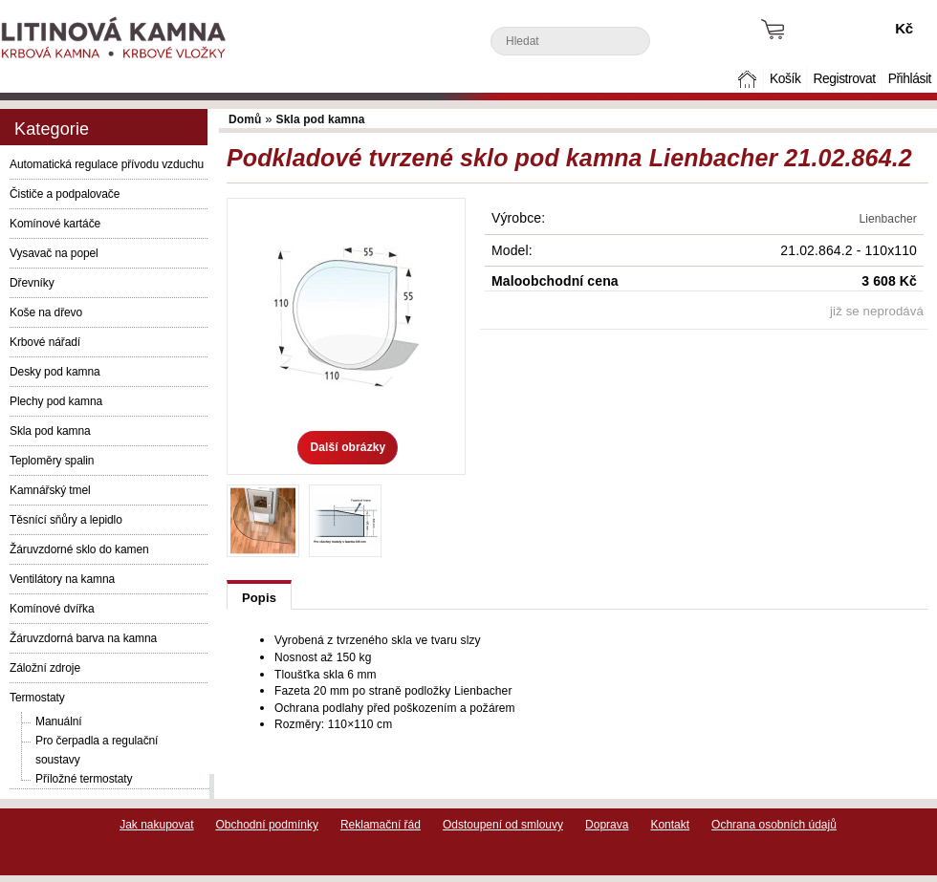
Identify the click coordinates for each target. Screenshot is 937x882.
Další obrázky (347, 447)
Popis (259, 598)
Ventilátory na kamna (62, 579)
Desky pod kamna (55, 371)
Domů (749, 79)
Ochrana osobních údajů (774, 824)
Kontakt (669, 824)
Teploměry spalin (52, 460)
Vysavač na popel (54, 253)
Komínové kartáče (55, 223)
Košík (785, 79)
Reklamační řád (380, 824)
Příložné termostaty (83, 778)
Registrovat (844, 79)
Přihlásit (909, 79)
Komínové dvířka (52, 608)
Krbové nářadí (45, 342)
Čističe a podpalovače (65, 194)
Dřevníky (32, 283)
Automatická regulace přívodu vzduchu (107, 164)
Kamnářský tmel (50, 490)
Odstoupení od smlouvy (503, 824)
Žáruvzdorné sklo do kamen (79, 549)
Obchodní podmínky (267, 824)
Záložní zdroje (45, 668)
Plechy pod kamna (56, 401)
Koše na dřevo (46, 312)
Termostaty (37, 697)
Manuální (58, 721)
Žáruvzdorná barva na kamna (83, 638)
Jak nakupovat (156, 824)
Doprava (606, 824)
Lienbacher (888, 219)
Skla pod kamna (50, 431)
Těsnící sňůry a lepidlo (66, 520)
